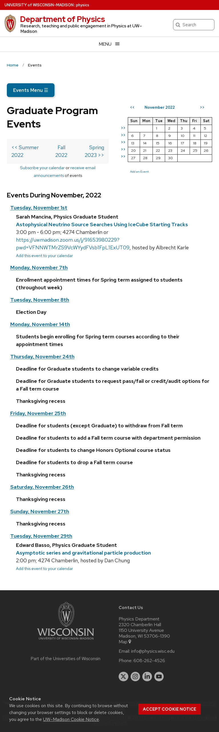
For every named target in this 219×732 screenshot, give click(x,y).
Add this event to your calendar (44, 255)
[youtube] (159, 677)
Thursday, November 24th (42, 356)
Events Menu (30, 90)
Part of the (65, 659)
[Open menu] (109, 44)
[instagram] (135, 677)
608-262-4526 (149, 661)
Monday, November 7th (39, 267)
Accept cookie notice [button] (169, 709)
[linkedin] (147, 677)
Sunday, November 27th (39, 511)
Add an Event (139, 171)
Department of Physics (62, 19)
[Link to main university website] (65, 641)
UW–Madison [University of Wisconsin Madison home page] (39, 5)
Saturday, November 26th (42, 487)
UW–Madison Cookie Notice (71, 719)
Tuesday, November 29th (41, 536)
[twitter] (123, 677)
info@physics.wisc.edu (153, 651)
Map (125, 642)
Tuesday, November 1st (38, 207)
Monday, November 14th (40, 324)
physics (82, 5)
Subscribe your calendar (42, 167)
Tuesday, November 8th (39, 299)
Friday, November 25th (38, 413)
